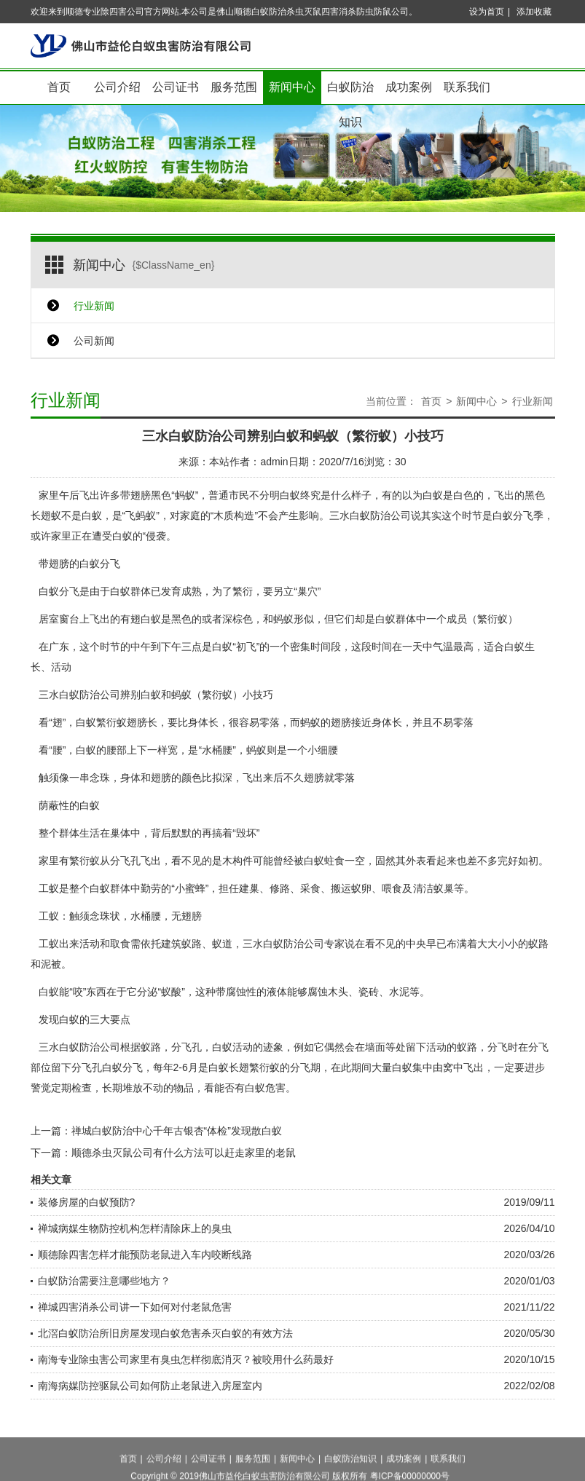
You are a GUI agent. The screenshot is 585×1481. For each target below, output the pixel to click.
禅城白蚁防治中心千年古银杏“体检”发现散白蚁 (176, 1131)
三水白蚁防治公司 (370, 515)
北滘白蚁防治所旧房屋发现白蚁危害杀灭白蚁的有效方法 (165, 1333)
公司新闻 (94, 341)
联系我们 (467, 87)
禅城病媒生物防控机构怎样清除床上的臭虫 (135, 1228)
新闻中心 (292, 87)
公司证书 (175, 87)
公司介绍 (117, 87)
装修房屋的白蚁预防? (87, 1202)
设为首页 (486, 12)
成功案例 (408, 87)
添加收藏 (534, 12)
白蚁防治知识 (350, 93)
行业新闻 (94, 306)
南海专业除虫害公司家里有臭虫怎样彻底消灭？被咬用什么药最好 (186, 1359)
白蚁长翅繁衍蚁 (244, 1067)
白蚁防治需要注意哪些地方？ (104, 1281)
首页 (59, 87)
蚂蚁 (283, 619)
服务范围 (234, 87)
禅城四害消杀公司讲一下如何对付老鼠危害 (135, 1307)
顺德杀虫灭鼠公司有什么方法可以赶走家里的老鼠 (183, 1152)
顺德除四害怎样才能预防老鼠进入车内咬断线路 (145, 1254)
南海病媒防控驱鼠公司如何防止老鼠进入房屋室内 (150, 1385)
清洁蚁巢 (433, 888)
